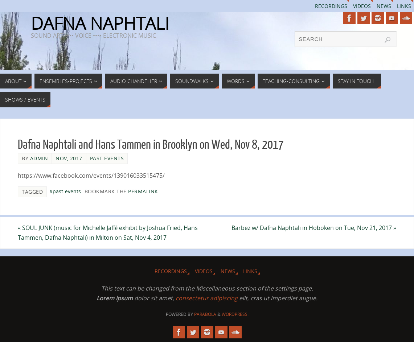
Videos (362, 6)
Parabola (205, 314)
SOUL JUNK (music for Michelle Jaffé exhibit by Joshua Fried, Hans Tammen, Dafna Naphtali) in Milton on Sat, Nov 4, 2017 (108, 233)
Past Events (107, 158)
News (384, 6)
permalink (143, 191)
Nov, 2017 (69, 158)
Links (404, 6)
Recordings (331, 6)
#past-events (65, 191)
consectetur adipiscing (207, 298)
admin (39, 158)
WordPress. (235, 314)
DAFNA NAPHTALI (100, 23)
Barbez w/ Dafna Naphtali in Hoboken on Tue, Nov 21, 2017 (313, 228)
